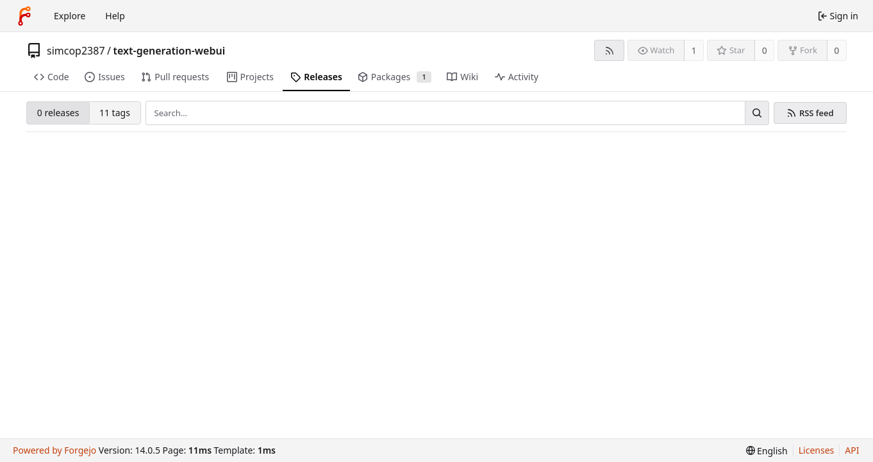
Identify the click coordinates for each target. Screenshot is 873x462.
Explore (69, 16)
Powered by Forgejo (54, 450)
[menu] (767, 451)
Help (115, 16)
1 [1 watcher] (694, 50)
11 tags (114, 113)
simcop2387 (76, 50)
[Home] (24, 16)
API (852, 450)
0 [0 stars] (764, 50)
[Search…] (757, 113)
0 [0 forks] (836, 50)
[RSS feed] (609, 50)
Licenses (817, 450)
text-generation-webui (169, 50)
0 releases (58, 113)
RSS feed (816, 113)
